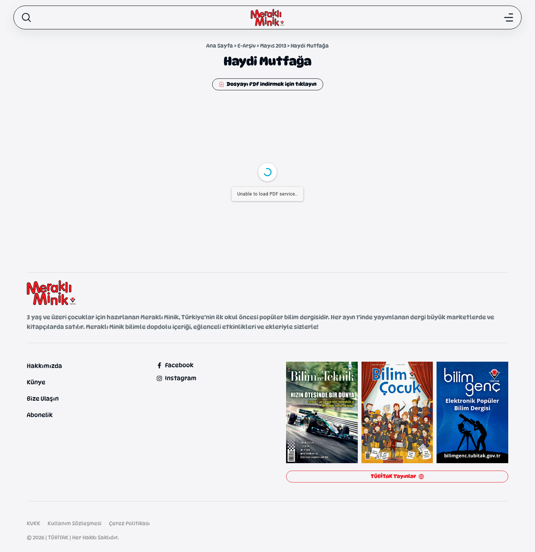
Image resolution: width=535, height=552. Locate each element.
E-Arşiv (246, 45)
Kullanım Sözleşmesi (74, 523)
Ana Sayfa (219, 45)
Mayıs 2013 (273, 45)
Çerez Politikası (129, 523)
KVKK (33, 523)
